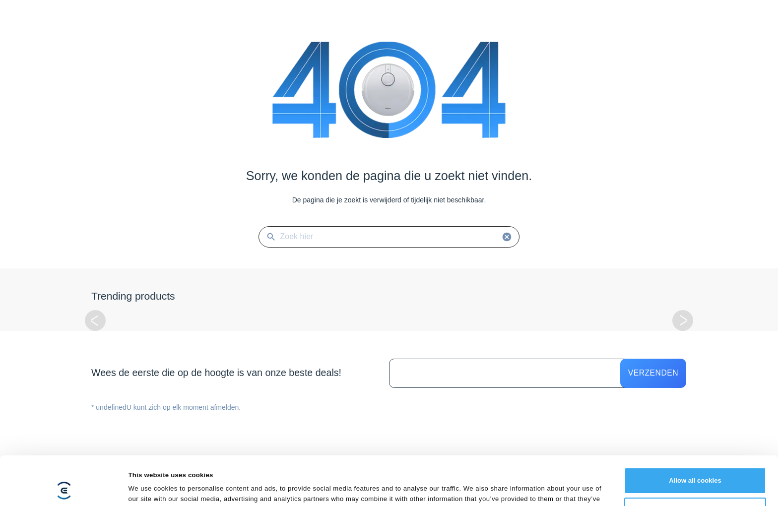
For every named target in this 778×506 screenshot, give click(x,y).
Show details (149, 487)
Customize (695, 465)
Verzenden (653, 373)
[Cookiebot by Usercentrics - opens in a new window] (64, 487)
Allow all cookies (695, 435)
